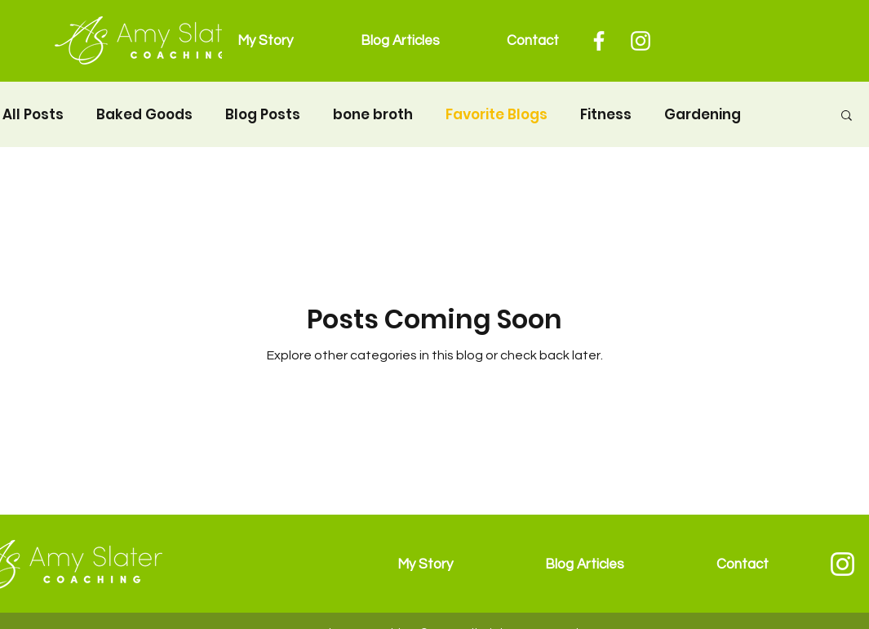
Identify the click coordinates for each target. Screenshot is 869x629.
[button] (846, 116)
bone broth (373, 114)
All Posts (33, 114)
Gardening (702, 114)
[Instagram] (640, 41)
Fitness (606, 114)
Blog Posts (262, 114)
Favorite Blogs (497, 114)
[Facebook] (599, 41)
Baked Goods (144, 114)
